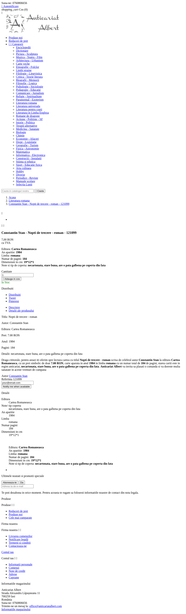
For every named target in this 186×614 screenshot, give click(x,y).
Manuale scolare (25, 181)
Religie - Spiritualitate (29, 96)
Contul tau (7, 552)
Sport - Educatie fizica (29, 164)
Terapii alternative (26, 125)
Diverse (20, 174)
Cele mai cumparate (20, 517)
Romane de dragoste (28, 115)
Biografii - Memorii (27, 80)
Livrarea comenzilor (20, 536)
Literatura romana (26, 102)
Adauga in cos (11, 279)
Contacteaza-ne (18, 545)
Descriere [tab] (14, 307)
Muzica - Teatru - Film (29, 57)
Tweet (12, 297)
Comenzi (14, 567)
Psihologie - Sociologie (29, 86)
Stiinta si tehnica (25, 161)
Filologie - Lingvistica (29, 73)
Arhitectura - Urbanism (29, 60)
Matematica (23, 151)
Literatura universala (28, 106)
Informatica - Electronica (30, 155)
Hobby (20, 171)
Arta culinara (23, 168)
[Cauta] (17, 191)
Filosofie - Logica (26, 83)
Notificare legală (18, 539)
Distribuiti (15, 294)
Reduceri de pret (18, 40)
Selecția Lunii (24, 184)
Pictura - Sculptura (27, 53)
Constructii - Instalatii (28, 158)
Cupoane (14, 577)
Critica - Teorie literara (29, 76)
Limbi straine (24, 70)
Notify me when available (16, 386)
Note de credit (17, 570)
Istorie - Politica (25, 122)
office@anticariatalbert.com (45, 606)
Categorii (16, 44)
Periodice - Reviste (27, 177)
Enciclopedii (23, 47)
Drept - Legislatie (26, 142)
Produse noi (16, 37)
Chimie (20, 135)
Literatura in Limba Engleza (32, 112)
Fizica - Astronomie (27, 148)
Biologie (21, 132)
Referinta (7, 379)
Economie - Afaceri (27, 138)
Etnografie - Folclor (27, 67)
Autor (4, 375)
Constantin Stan (18, 375)
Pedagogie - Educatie (28, 89)
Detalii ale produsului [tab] (21, 310)
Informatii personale (20, 564)
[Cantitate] (17, 275)
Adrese (13, 574)
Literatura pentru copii (29, 109)
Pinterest (14, 301)
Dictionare (22, 50)
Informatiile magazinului (16, 609)
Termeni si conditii (20, 542)
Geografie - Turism (27, 145)
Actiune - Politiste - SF (29, 119)
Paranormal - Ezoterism (30, 99)
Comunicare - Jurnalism (30, 93)
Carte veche (23, 63)
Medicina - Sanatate (27, 129)
